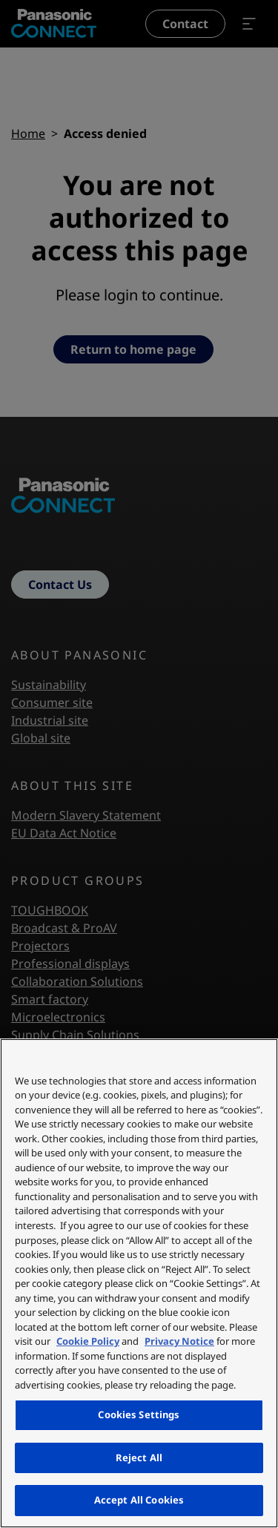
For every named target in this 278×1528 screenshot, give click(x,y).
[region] (139, 1283)
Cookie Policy (87, 1341)
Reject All (139, 1457)
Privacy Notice (179, 1341)
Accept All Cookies (139, 1499)
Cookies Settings (138, 1414)
